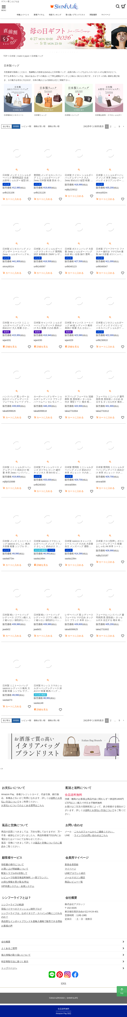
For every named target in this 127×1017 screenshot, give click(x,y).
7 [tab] (63, 52)
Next (123, 38)
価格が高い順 (53, 126)
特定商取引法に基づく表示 (14, 961)
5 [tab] (59, 52)
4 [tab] (57, 52)
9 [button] (119, 126)
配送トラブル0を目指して (14, 873)
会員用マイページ (77, 857)
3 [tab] (54, 52)
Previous (4, 38)
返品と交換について (15, 825)
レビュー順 (26, 126)
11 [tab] (72, 52)
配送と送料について (78, 787)
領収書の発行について (12, 864)
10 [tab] (70, 52)
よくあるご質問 (9, 948)
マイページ (70, 869)
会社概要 (71, 897)
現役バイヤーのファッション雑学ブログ (21, 909)
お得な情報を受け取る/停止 (15, 882)
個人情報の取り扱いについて (16, 955)
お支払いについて (13, 787)
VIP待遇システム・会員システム (17, 886)
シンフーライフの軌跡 (12, 904)
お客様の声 (7, 925)
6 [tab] (61, 52)
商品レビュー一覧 (74, 882)
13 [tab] (77, 52)
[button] (123, 126)
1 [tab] (50, 52)
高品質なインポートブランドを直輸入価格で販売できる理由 (31, 921)
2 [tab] (52, 52)
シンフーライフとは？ (16, 897)
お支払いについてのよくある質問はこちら (22, 805)
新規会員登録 (71, 864)
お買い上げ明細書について (14, 869)
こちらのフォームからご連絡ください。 (94, 831)
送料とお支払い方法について (99, 810)
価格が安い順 (39, 126)
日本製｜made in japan (19, 56)
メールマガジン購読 (75, 877)
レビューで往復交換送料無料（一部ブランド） (25, 877)
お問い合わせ (74, 825)
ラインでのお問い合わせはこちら (91, 835)
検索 (117, 6)
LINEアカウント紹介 (75, 873)
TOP (5, 56)
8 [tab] (66, 52)
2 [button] (110, 126)
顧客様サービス (12, 857)
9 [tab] (68, 52)
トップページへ (9, 968)
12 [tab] (75, 52)
